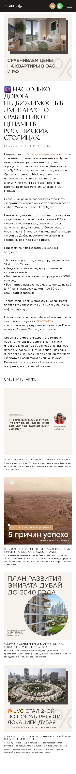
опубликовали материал (39, 154)
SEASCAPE (43, 321)
